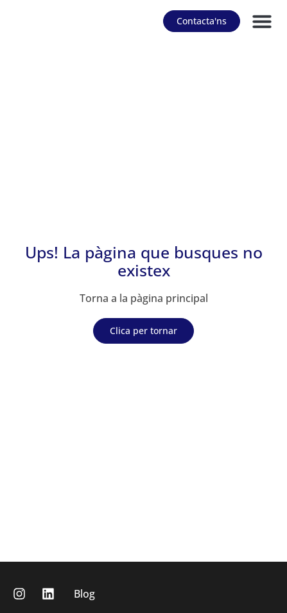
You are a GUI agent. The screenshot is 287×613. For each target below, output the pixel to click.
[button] (262, 21)
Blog (84, 594)
